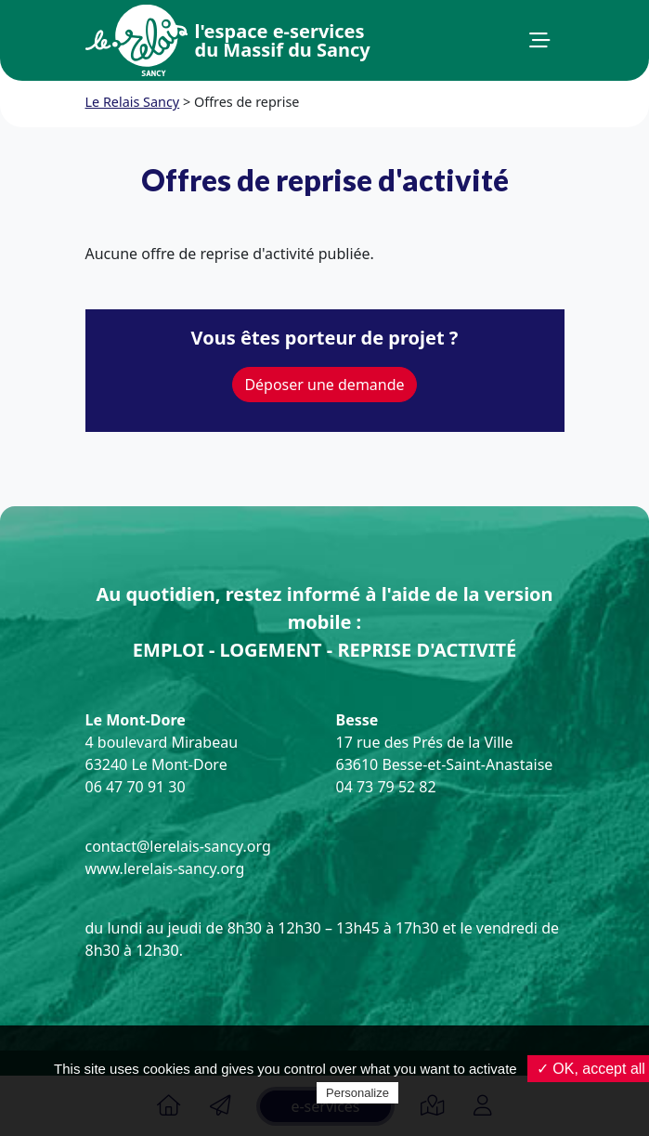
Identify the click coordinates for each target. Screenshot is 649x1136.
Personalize (357, 1093)
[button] (539, 41)
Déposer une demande (324, 384)
